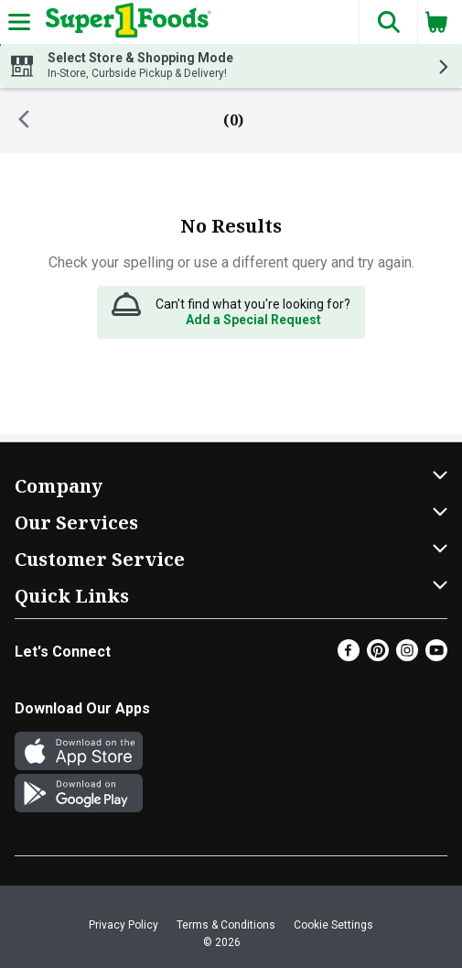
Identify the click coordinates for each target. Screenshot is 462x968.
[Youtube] (436, 656)
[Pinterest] (378, 656)
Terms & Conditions (226, 925)
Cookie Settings (333, 925)
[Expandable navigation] (19, 22)
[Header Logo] (125, 22)
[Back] (24, 121)
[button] (388, 22)
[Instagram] (407, 656)
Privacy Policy (123, 925)
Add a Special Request (253, 319)
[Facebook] (349, 656)
